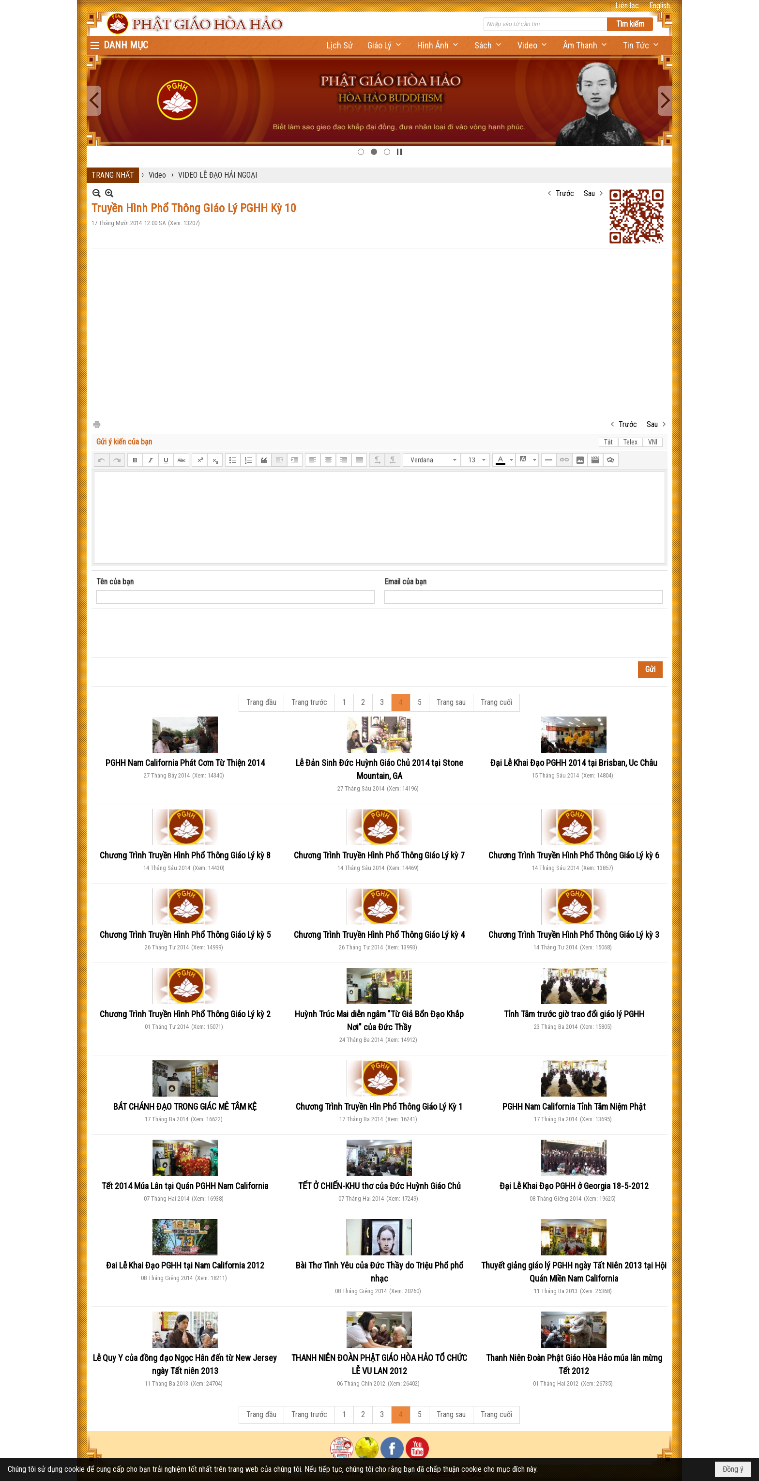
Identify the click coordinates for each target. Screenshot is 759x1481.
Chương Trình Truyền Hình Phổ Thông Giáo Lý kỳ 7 (379, 855)
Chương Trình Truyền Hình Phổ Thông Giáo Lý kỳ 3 (573, 935)
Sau (589, 193)
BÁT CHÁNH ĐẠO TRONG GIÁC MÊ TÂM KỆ (185, 1106)
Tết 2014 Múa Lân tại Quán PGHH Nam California (185, 1186)
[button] (385, 45)
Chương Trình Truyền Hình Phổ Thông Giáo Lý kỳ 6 (573, 855)
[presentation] (169, 633)
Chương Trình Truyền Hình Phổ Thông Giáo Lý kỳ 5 (185, 935)
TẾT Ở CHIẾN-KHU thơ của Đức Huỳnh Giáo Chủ (379, 1186)
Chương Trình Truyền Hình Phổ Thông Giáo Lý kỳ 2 (185, 1014)
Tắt (608, 442)
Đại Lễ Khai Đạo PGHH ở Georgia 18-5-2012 (574, 1186)
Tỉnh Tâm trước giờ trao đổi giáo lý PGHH (574, 1014)
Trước (565, 193)
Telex (630, 442)
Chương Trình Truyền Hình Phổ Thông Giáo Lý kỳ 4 (379, 935)
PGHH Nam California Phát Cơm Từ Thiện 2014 (185, 763)
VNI (652, 442)
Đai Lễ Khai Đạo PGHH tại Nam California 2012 (185, 1265)
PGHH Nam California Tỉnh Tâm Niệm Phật (574, 1106)
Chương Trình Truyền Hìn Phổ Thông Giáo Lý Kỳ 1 (379, 1106)
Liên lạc (627, 5)
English (659, 5)
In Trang (96, 424)
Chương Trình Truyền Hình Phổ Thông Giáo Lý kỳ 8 (185, 855)
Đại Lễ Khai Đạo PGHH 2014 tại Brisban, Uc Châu (573, 763)
